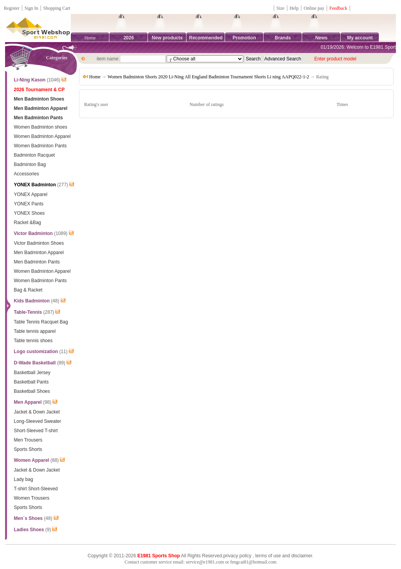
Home (90, 38)
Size (280, 8)
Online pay (314, 8)
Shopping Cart (56, 8)
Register (11, 8)
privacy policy (237, 555)
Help (294, 8)
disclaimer (301, 555)
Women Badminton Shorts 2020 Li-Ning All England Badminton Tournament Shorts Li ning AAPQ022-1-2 (208, 77)
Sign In (31, 8)
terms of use (268, 555)
